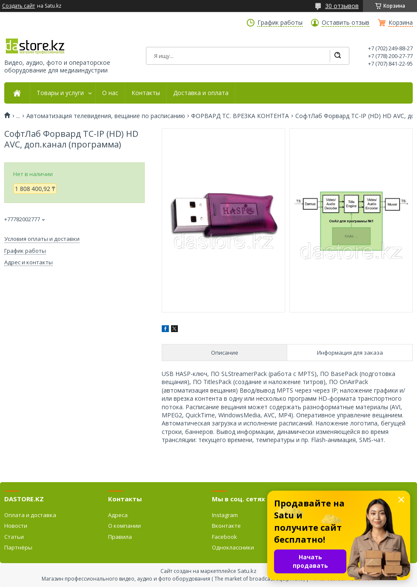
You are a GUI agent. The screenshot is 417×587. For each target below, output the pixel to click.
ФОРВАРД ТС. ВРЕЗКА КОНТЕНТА (240, 116)
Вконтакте (226, 525)
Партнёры (18, 547)
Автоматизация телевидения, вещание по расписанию (105, 116)
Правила (120, 537)
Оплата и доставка (30, 515)
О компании (124, 525)
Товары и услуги (60, 93)
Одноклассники (233, 547)
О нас (110, 93)
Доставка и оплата (200, 93)
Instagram (225, 515)
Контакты (145, 93)
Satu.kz (247, 571)
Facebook (224, 537)
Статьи (14, 537)
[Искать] (337, 56)
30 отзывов (342, 6)
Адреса (118, 515)
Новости (15, 525)
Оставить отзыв (345, 22)
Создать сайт (18, 6)
